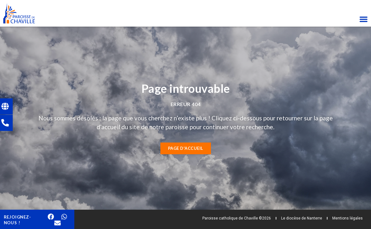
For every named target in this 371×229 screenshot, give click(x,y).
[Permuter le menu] (363, 19)
